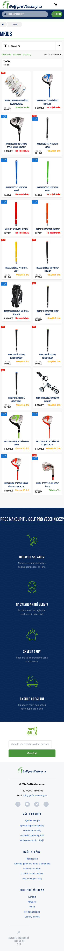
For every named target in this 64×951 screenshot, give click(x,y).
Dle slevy (27, 54)
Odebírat (32, 753)
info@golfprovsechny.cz (35, 795)
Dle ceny (17, 54)
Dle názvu (6, 54)
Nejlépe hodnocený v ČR (19, 940)
